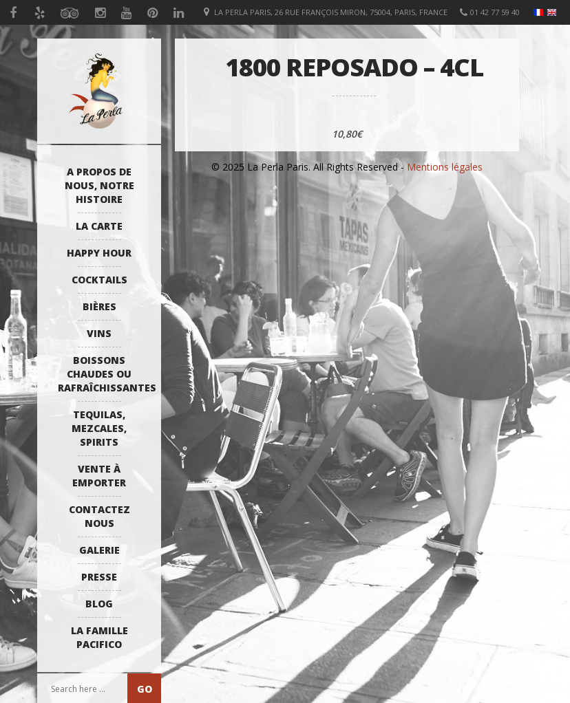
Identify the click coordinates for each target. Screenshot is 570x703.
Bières (99, 306)
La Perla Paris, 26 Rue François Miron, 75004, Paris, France (330, 12)
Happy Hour (99, 252)
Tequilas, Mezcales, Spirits (99, 428)
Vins (99, 333)
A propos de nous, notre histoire (99, 185)
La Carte (99, 225)
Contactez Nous (99, 516)
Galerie (99, 549)
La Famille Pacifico (99, 637)
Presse (99, 576)
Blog (99, 603)
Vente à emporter (99, 475)
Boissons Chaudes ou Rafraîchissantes (102, 374)
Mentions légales (445, 166)
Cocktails (99, 279)
